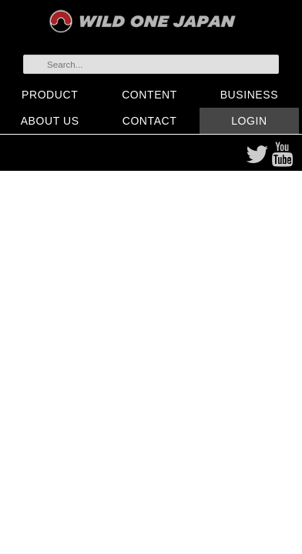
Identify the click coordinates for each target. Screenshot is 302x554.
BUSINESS (249, 94)
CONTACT (149, 121)
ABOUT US (50, 121)
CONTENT (149, 94)
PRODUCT (50, 94)
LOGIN (249, 121)
